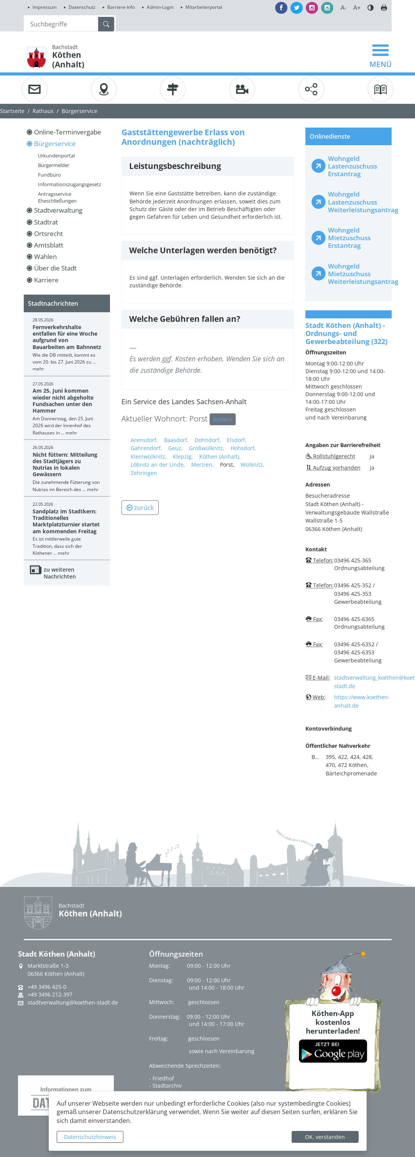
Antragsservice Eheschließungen (57, 197)
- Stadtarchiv (165, 1085)
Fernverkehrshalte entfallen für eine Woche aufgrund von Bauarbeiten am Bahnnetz (67, 337)
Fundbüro (49, 174)
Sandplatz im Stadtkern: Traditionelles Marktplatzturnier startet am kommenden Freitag (66, 521)
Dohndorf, (208, 440)
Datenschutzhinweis (90, 1137)
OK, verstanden (325, 1137)
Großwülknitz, (207, 448)
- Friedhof (161, 1078)
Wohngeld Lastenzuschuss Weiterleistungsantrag (356, 202)
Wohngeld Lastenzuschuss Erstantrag (352, 166)
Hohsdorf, (243, 448)
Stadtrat (46, 222)
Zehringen (144, 473)
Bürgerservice (79, 111)
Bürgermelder (53, 165)
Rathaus (43, 111)
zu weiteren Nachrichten (60, 573)
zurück (140, 507)
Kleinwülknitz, (149, 456)
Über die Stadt (55, 268)
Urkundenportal (56, 155)
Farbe (370, 8)
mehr (38, 368)
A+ (357, 7)
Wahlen (45, 256)
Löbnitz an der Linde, (158, 464)
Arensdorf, (144, 440)
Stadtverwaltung (58, 210)
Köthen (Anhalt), (220, 456)
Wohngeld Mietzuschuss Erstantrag (349, 238)
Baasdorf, (176, 440)
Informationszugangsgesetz (69, 184)
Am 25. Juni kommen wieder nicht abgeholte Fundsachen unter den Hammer (63, 400)
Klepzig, (183, 456)
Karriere (46, 279)
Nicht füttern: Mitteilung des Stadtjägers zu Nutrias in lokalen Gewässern (65, 464)
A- (343, 7)
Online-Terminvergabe (67, 132)
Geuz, (175, 448)
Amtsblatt (48, 245)
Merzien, (202, 464)
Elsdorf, (236, 440)
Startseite (12, 111)
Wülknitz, (252, 464)
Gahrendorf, (146, 448)
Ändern (222, 419)
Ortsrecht (48, 233)
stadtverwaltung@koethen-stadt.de (73, 1002)
